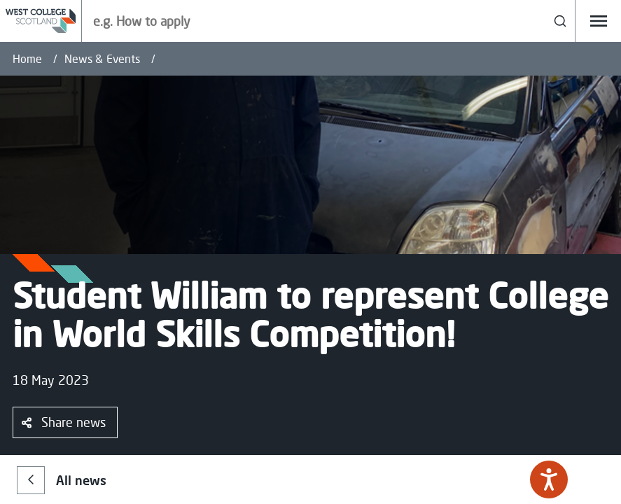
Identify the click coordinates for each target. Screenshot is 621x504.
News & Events (102, 59)
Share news (64, 422)
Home (27, 59)
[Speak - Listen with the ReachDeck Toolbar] (549, 479)
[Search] (560, 21)
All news (61, 480)
